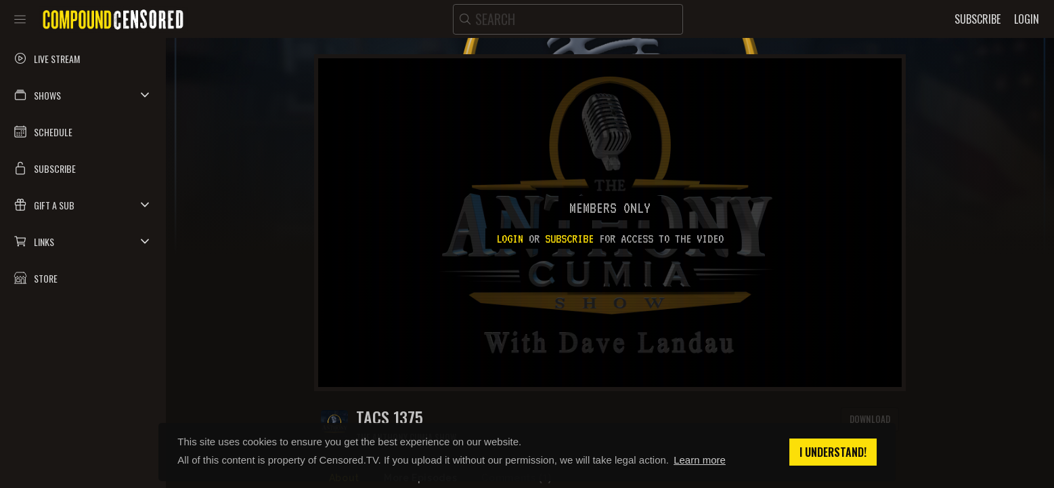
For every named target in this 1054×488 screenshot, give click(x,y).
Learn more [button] (700, 460)
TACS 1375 (389, 417)
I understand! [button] (832, 452)
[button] (83, 95)
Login (509, 238)
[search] (568, 19)
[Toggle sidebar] (20, 19)
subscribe (569, 238)
